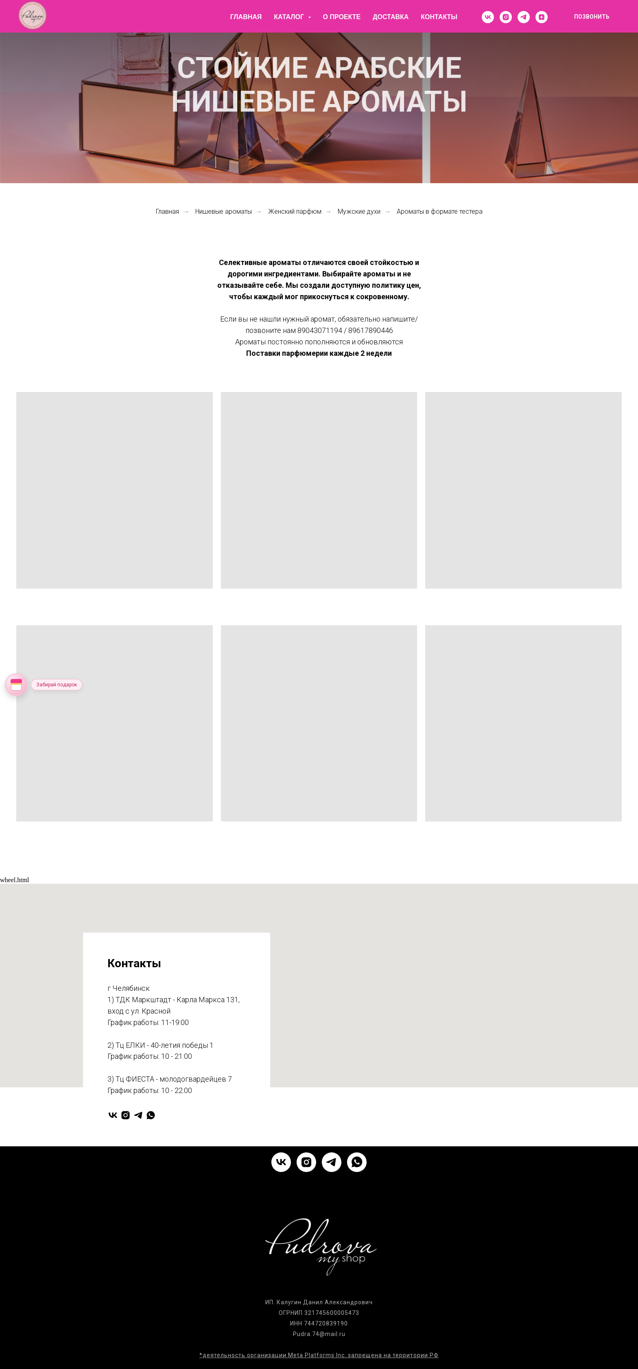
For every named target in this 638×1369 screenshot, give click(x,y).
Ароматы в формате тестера (440, 211)
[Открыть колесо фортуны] (16, 684)
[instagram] (506, 17)
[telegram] (524, 17)
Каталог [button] (290, 16)
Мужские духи (359, 211)
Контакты (439, 16)
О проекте (342, 16)
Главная (246, 16)
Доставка (391, 16)
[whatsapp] (151, 1115)
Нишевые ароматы (223, 211)
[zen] (541, 17)
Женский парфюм (294, 211)
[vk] (488, 17)
